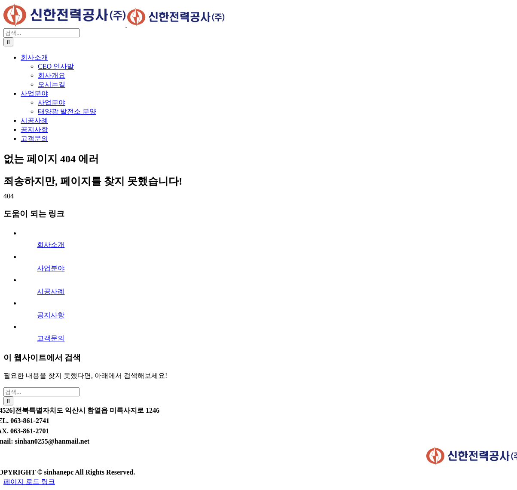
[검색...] (41, 32)
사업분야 (50, 268)
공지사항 (50, 315)
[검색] (8, 41)
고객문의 (50, 338)
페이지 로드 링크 (29, 481)
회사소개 (50, 244)
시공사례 (50, 291)
